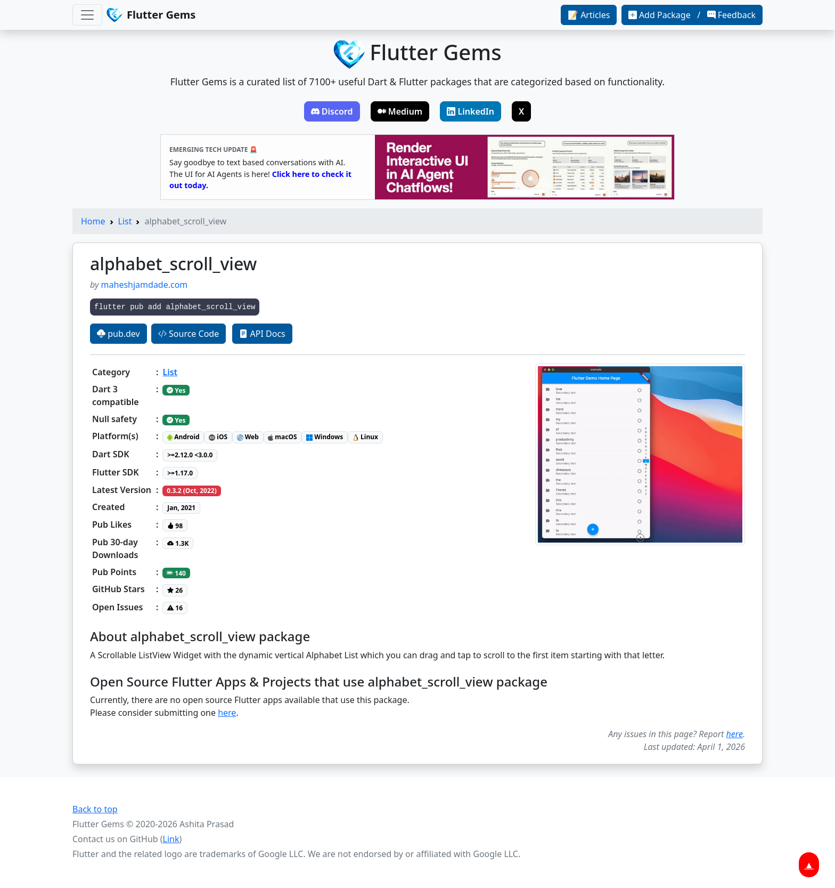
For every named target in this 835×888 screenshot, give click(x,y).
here (227, 713)
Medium (400, 111)
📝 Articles (589, 15)
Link (171, 839)
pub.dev (118, 334)
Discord (332, 111)
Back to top (95, 809)
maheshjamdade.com (144, 284)
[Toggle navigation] (87, 15)
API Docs (262, 334)
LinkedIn (470, 111)
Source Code (188, 334)
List (125, 221)
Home (93, 221)
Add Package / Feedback (692, 15)
